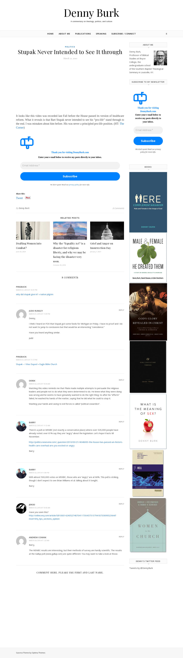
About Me (64, 33)
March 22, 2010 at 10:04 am (39, 384)
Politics (70, 47)
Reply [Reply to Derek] (121, 380)
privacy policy (74, 185)
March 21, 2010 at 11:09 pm (39, 314)
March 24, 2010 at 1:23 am (39, 540)
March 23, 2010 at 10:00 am (39, 508)
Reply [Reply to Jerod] (121, 504)
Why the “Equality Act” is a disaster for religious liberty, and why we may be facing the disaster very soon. (69, 252)
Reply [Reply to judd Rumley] (121, 310)
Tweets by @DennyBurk (141, 568)
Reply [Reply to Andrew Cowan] (121, 536)
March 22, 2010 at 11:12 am (39, 425)
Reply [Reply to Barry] (121, 421)
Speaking (101, 33)
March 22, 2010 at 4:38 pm (39, 473)
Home (50, 33)
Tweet (19, 197)
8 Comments (118, 208)
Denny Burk (91, 12)
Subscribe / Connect (123, 33)
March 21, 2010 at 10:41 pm (26, 290)
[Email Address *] (70, 165)
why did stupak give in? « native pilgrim (34, 294)
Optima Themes (38, 652)
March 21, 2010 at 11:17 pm (26, 360)
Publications (83, 33)
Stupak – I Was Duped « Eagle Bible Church (36, 364)
